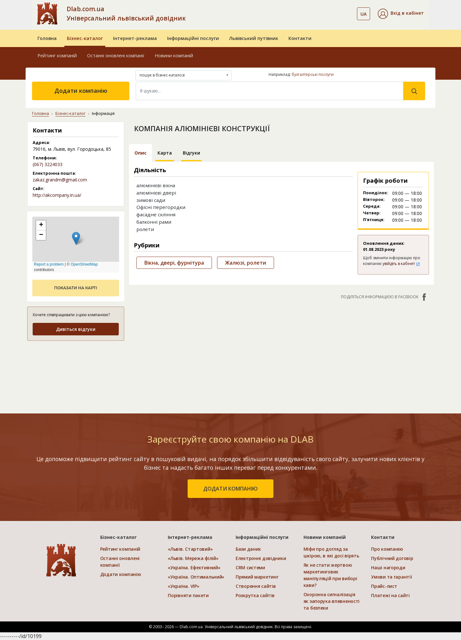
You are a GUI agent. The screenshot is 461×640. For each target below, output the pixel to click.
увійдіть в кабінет (401, 263)
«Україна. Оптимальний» (196, 577)
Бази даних (248, 549)
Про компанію (387, 549)
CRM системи (250, 567)
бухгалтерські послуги (313, 74)
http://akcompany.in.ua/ (57, 195)
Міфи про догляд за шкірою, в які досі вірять (331, 552)
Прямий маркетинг (257, 577)
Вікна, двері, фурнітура (174, 262)
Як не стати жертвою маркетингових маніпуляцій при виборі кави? (330, 575)
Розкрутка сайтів (255, 595)
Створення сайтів (256, 586)
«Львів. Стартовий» (190, 549)
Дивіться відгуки (75, 329)
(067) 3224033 (47, 164)
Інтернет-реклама (135, 38)
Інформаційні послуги (193, 38)
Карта (165, 153)
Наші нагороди (388, 567)
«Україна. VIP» (183, 586)
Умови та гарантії (391, 577)
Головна (47, 38)
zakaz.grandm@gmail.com (60, 180)
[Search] (269, 91)
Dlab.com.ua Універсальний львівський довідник (126, 13)
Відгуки (191, 153)
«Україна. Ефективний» (194, 567)
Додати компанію (80, 90)
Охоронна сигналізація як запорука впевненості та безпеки (331, 601)
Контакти (299, 38)
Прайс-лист (384, 586)
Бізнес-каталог (85, 38)
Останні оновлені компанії (115, 55)
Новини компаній (174, 55)
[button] (401, 13)
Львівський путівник (253, 38)
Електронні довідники (261, 558)
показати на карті (75, 287)
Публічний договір (392, 558)
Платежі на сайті (390, 595)
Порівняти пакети (188, 595)
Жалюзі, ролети (245, 262)
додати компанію (230, 488)
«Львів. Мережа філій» (193, 558)
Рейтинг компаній (57, 55)
